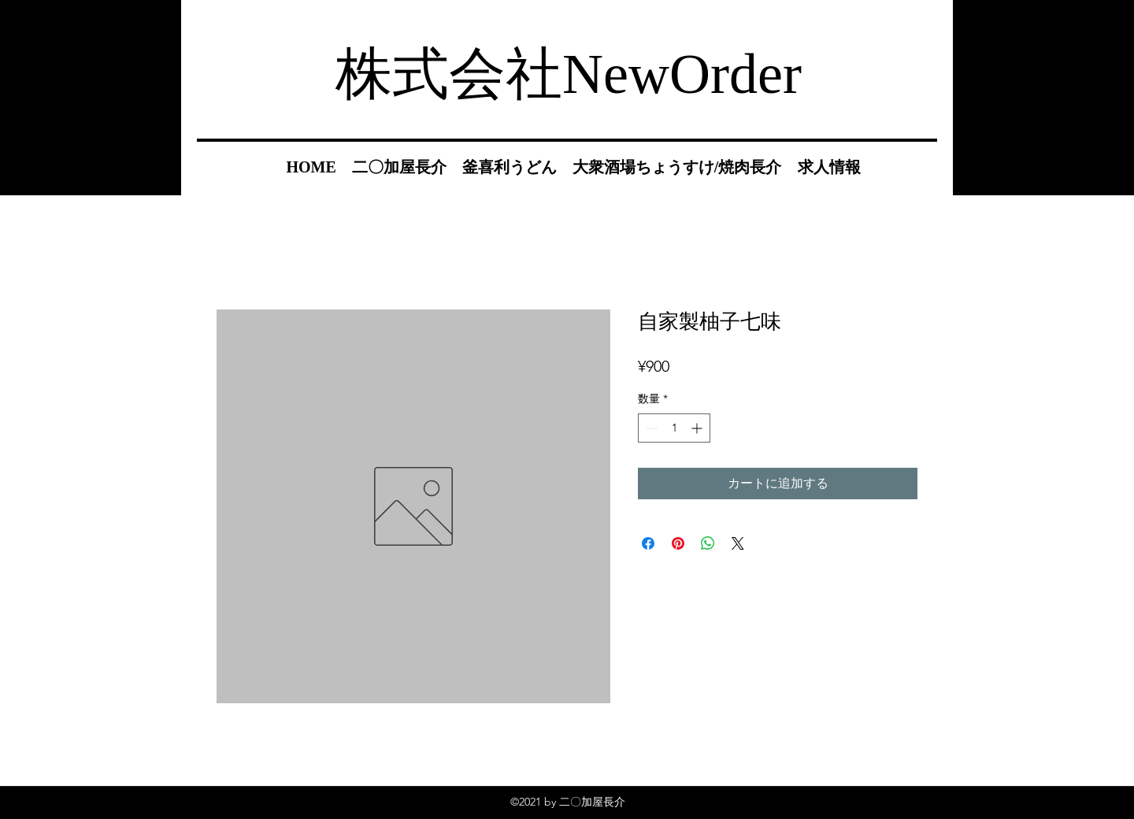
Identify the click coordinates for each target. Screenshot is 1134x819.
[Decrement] (650, 428)
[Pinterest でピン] (678, 543)
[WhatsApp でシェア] (708, 543)
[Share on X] (737, 543)
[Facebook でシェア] (648, 543)
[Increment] (698, 428)
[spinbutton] (674, 428)
